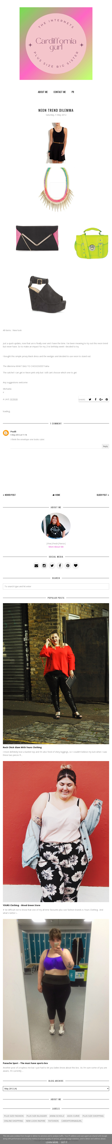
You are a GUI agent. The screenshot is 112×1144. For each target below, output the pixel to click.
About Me (43, 92)
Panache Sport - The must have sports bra (25, 1063)
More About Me (56, 546)
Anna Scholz (57, 1116)
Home (57, 494)
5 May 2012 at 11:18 (18, 435)
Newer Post (10, 494)
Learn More (52, 1142)
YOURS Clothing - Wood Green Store (21, 905)
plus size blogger (37, 1116)
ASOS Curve (73, 1116)
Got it (64, 1142)
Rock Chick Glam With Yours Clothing (22, 747)
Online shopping (13, 1120)
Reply (105, 446)
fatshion (53, 1120)
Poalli (13, 431)
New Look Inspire (35, 1120)
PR (73, 92)
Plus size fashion (13, 1116)
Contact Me (60, 92)
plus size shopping (93, 1116)
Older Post (102, 494)
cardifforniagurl (72, 1120)
